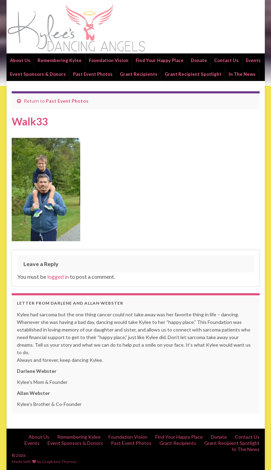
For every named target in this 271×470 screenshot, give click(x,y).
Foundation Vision (108, 60)
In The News (242, 74)
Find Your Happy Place (160, 60)
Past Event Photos (93, 74)
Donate (199, 60)
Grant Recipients (138, 74)
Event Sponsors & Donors (38, 74)
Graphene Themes (59, 461)
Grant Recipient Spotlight (193, 74)
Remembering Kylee (60, 60)
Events (253, 60)
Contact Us (226, 60)
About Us (20, 60)
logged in (58, 276)
